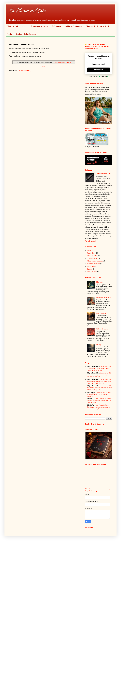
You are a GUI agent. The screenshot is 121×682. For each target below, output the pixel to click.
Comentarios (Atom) (24, 70)
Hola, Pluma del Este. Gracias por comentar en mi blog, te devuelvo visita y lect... (98, 407)
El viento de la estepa (39, 26)
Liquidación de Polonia (103, 297)
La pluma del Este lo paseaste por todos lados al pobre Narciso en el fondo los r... (99, 368)
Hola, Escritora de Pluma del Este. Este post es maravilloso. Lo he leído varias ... (99, 400)
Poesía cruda (91, 266)
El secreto (99, 282)
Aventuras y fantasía (93, 264)
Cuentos (89, 269)
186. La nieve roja (102, 329)
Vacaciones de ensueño (94, 83)
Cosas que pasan (92, 258)
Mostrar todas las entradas (62, 62)
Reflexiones (56, 26)
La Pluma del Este (27, 10)
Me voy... (99, 344)
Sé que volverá (101, 313)
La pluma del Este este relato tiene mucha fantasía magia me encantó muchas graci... (99, 381)
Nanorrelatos (91, 253)
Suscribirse (98, 70)
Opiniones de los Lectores (26, 34)
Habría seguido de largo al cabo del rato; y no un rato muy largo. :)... (99, 394)
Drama (89, 250)
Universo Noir (12, 26)
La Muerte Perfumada (73, 26)
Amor (24, 26)
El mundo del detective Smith (97, 26)
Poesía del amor (92, 256)
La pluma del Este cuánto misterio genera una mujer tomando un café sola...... (99, 375)
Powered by (98, 76)
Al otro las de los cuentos (95, 261)
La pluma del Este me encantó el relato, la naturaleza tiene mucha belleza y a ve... (99, 387)
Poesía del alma (92, 271)
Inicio (9, 34)
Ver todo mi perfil (90, 241)
